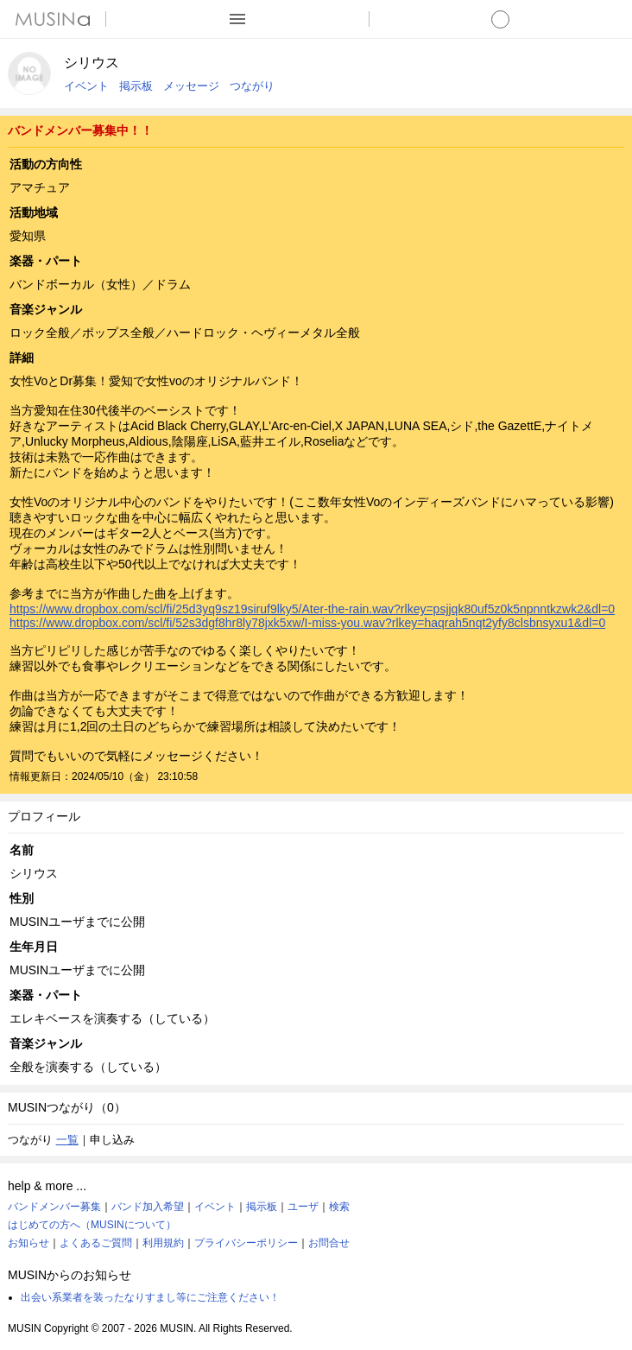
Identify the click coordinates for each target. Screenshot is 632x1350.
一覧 (67, 1139)
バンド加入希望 (147, 1207)
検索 (339, 1207)
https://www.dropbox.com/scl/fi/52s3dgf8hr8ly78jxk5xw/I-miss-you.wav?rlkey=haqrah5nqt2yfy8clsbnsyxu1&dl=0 (307, 623)
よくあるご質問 (96, 1243)
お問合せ (329, 1243)
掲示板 (136, 85)
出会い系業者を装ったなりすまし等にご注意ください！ (150, 1297)
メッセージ (191, 85)
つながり (252, 85)
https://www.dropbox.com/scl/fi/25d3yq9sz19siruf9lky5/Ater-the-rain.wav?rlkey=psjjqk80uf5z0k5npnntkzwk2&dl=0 (312, 609)
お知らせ (28, 1243)
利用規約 (163, 1243)
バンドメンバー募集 (54, 1207)
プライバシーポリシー (246, 1243)
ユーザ (303, 1207)
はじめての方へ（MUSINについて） (92, 1225)
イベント (86, 85)
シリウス (91, 62)
